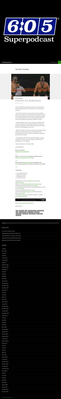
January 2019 (4, 304)
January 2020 (4, 280)
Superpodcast (32, 213)
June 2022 (4, 253)
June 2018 (4, 320)
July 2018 (4, 317)
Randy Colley (30, 212)
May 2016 (4, 377)
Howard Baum (40, 210)
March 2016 (4, 382)
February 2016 (5, 384)
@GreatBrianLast (20, 182)
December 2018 (5, 306)
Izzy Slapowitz (23, 212)
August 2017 (4, 343)
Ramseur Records (27, 162)
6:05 (17, 210)
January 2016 (4, 387)
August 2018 (4, 315)
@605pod (30, 180)
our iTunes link (22, 193)
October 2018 (5, 310)
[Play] (17, 199)
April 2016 (4, 380)
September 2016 (5, 368)
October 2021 (5, 260)
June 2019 (4, 294)
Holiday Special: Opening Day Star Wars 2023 (11, 233)
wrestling (18, 215)
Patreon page (21, 188)
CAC (26, 210)
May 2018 (4, 322)
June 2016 (4, 375)
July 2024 (4, 248)
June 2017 (4, 347)
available (36, 185)
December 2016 (5, 361)
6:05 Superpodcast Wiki (21, 196)
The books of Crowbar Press (22, 151)
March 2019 (4, 299)
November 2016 (5, 363)
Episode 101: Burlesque (28, 100)
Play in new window (23, 203)
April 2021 (4, 262)
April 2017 (4, 352)
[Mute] (40, 199)
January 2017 (4, 359)
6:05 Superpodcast (7, 62)
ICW (17, 212)
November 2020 (5, 267)
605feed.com (27, 191)
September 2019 (5, 287)
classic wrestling (32, 210)
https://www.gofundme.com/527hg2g (25, 157)
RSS (21, 206)
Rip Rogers (37, 212)
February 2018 (5, 329)
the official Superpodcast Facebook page (32, 184)
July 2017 (4, 345)
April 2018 (4, 324)
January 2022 (4, 257)
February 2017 (5, 357)
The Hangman (39, 213)
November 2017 (5, 336)
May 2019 (4, 297)
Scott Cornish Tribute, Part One (8, 231)
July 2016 (4, 373)
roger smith (18, 213)
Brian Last (22, 210)
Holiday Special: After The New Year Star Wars (11, 240)
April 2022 (4, 255)
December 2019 (5, 283)
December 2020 (5, 264)
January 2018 (4, 331)
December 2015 (5, 389)
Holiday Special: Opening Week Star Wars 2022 (11, 238)
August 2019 (4, 290)
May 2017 (4, 350)
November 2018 (5, 308)
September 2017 (5, 340)
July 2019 (4, 292)
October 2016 (5, 366)
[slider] (43, 200)
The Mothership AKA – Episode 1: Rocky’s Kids (11, 235)
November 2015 (5, 391)
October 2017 (5, 338)
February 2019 (5, 301)
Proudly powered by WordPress (7, 397)
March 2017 (4, 354)
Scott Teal (25, 213)
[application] (30, 200)
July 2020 (4, 271)
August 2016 (4, 370)
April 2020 (4, 276)
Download (31, 203)
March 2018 (4, 327)
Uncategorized (18, 98)
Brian (34, 190)
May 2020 (4, 274)
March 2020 (4, 278)
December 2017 (5, 334)
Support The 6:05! (54, 62)
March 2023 (4, 251)
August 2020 (4, 269)
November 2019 (5, 285)
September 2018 (5, 313)
